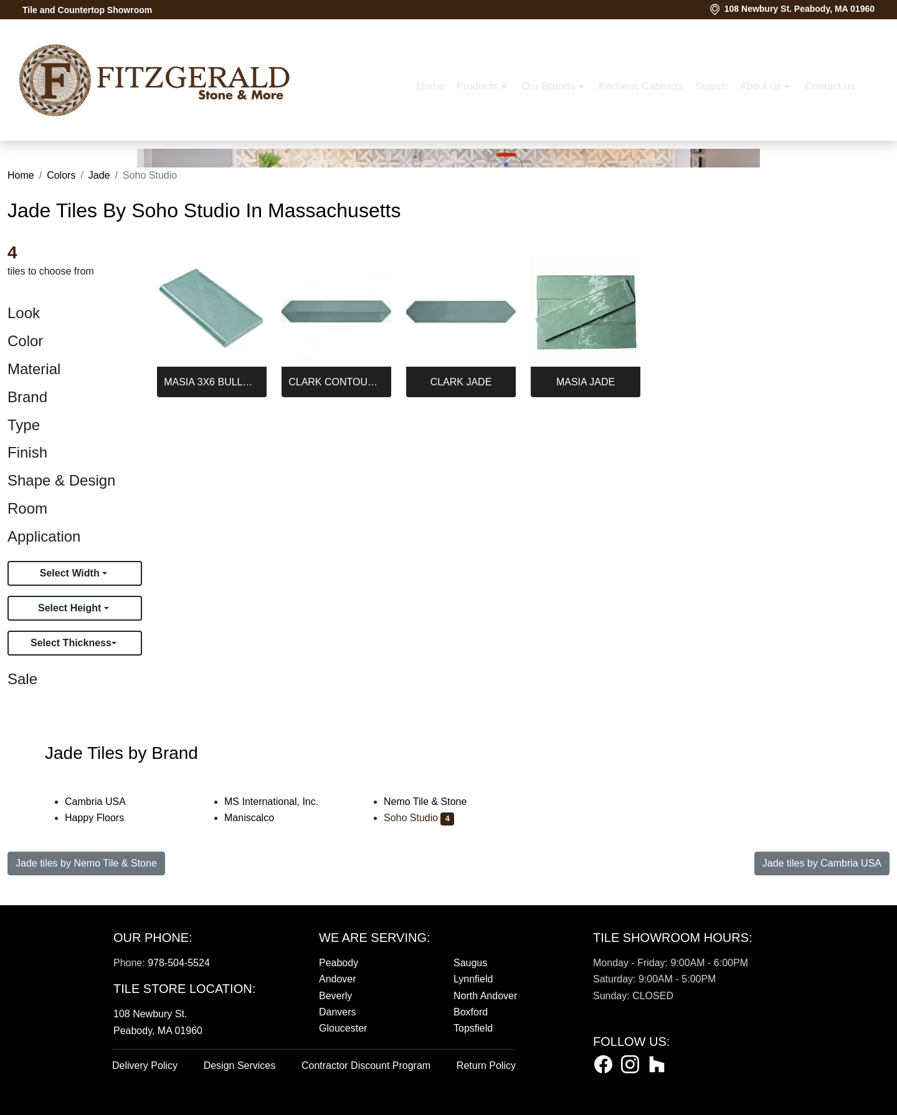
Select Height (71, 608)
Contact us (628, 149)
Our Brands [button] (348, 149)
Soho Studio (419, 817)
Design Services (240, 1065)
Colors (61, 175)
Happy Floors (102, 817)
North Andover (485, 995)
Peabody (338, 962)
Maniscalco (257, 817)
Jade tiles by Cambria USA (821, 863)
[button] (678, 149)
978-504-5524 (179, 962)
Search (509, 149)
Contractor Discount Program (365, 1065)
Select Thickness (71, 642)
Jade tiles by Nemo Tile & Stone (86, 863)
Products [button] (277, 149)
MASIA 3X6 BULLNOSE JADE (212, 382)
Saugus (470, 962)
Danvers (337, 1012)
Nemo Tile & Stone (435, 801)
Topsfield (473, 1028)
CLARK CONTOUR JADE (336, 382)
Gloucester (343, 1028)
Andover (337, 979)
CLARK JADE (461, 382)
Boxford (470, 1012)
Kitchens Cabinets (439, 149)
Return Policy (486, 1065)
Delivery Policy (145, 1065)
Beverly (335, 995)
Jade (99, 175)
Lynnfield (473, 979)
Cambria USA (103, 801)
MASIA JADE (585, 382)
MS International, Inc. (279, 801)
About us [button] (560, 149)
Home (229, 149)
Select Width (71, 573)
